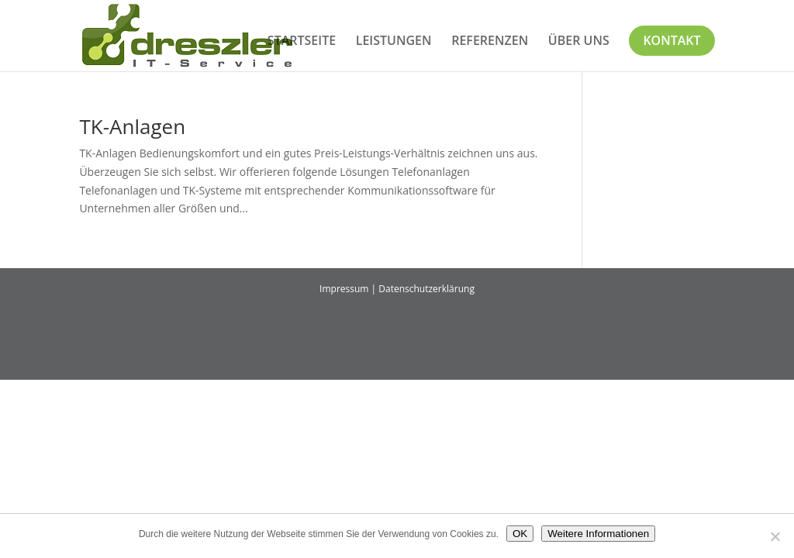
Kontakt (671, 40)
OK (520, 533)
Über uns (578, 42)
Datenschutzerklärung (426, 288)
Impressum (343, 288)
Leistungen (394, 42)
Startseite (302, 42)
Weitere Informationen (598, 533)
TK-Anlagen (132, 126)
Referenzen (489, 42)
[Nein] (774, 536)
